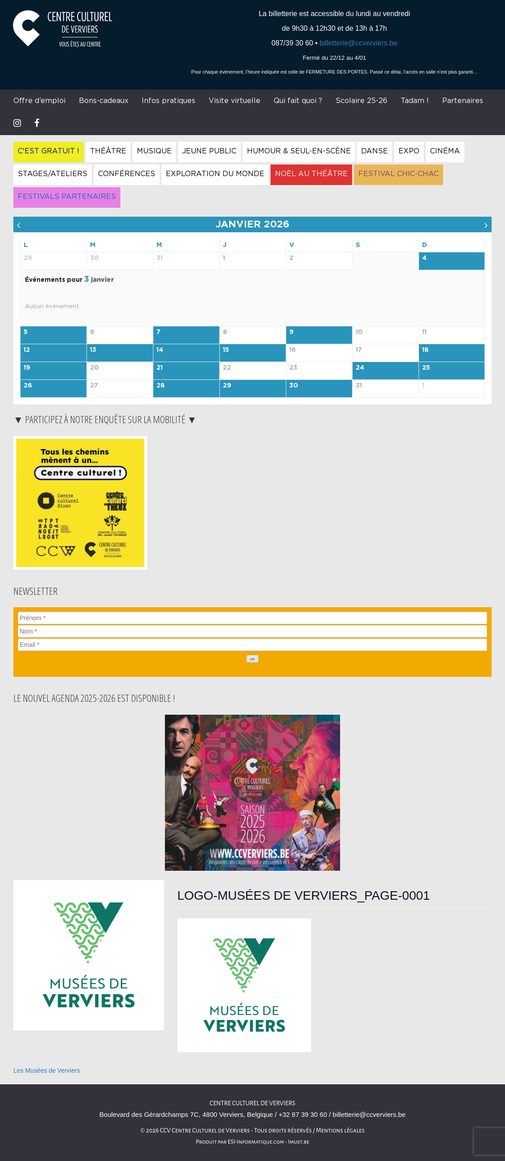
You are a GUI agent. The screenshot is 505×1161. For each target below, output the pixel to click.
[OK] (252, 659)
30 (293, 386)
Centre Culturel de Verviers (252, 1103)
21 (159, 368)
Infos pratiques (168, 100)
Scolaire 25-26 (361, 100)
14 (159, 350)
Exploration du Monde (215, 173)
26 (28, 386)
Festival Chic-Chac (398, 173)
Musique (154, 151)
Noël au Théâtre (311, 173)
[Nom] (252, 631)
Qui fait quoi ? (298, 100)
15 (226, 350)
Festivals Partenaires (67, 196)
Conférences (126, 173)
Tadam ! (415, 100)
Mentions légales (340, 1130)
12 (27, 350)
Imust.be (298, 1142)
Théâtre (108, 151)
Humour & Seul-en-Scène (299, 151)
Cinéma (445, 151)
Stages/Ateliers (52, 173)
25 (426, 368)
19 (27, 368)
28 (160, 386)
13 (93, 350)
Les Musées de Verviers (46, 1070)
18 (425, 350)
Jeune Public (209, 151)
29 (227, 386)
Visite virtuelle (234, 100)
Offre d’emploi (39, 100)
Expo (408, 151)
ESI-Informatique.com (256, 1142)
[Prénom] (252, 618)
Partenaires (462, 100)
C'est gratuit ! (48, 151)
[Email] (252, 644)
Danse (374, 151)
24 (360, 368)
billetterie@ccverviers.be (359, 43)
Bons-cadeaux (103, 100)
